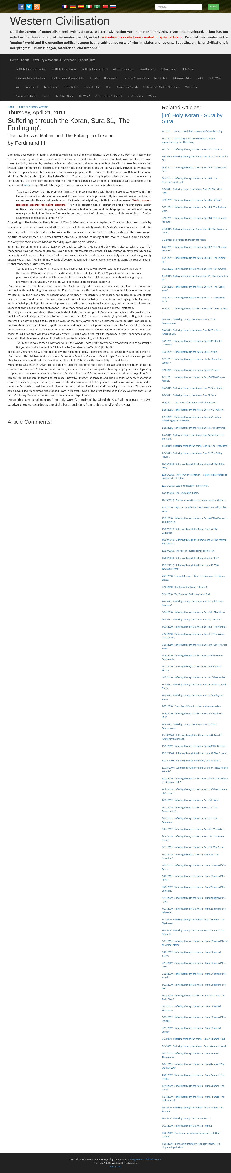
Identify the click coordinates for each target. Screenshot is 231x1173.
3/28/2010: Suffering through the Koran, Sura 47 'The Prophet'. (194, 677)
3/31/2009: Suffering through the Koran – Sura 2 (187, 1125)
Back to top (115, 1166)
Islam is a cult (32, 87)
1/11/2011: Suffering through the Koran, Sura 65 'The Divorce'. (194, 427)
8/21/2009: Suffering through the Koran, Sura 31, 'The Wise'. (193, 829)
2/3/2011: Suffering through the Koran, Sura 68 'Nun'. (189, 395)
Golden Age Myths (181, 78)
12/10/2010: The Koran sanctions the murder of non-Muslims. (194, 500)
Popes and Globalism (26, 96)
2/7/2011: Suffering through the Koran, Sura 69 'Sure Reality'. (193, 388)
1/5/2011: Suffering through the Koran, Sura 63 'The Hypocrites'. (195, 445)
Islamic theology (92, 87)
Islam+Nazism (51, 87)
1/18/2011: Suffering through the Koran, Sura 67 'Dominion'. (193, 409)
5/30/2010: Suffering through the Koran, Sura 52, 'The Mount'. (194, 626)
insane (27, 185)
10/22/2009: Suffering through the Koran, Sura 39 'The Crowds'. (194, 753)
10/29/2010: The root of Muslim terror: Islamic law (188, 550)
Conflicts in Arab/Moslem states (67, 78)
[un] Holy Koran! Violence (95, 69)
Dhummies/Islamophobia (136, 78)
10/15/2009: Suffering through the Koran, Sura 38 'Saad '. (191, 760)
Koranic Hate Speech (127, 87)
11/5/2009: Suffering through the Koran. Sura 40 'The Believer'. (194, 746)
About (25, 60)
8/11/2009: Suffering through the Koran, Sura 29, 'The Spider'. (194, 847)
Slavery (46, 96)
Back (11, 107)
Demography (110, 78)
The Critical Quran (64, 96)
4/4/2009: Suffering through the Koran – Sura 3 (186, 1118)
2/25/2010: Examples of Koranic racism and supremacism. (191, 706)
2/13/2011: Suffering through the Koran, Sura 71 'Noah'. (191, 370)
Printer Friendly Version (34, 107)
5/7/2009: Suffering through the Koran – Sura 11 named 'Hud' (193, 1038)
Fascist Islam (160, 78)
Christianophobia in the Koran (31, 78)
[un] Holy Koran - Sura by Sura (31, 69)
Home (14, 60)
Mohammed (191, 87)
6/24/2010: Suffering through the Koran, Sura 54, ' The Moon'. (194, 612)
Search (213, 6)
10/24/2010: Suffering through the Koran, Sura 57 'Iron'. (190, 558)
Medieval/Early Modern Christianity (161, 87)
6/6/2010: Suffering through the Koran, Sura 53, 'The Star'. (192, 619)
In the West (215, 78)
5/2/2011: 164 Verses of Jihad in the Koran (184, 239)
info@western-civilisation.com (145, 1159)
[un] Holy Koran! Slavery (63, 69)
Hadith (200, 78)
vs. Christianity (135, 96)
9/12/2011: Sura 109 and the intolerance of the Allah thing (192, 131)
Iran (17, 87)
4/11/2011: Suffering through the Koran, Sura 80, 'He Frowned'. (194, 268)
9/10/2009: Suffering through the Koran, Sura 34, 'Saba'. (191, 800)
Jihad (108, 87)
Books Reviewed (147, 69)
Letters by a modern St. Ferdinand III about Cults (63, 60)
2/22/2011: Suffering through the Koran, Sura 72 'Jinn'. (190, 351)
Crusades (94, 78)
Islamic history (71, 87)
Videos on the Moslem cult (109, 96)
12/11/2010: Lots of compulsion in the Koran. (185, 485)
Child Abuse (188, 69)
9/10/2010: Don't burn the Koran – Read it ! (184, 586)
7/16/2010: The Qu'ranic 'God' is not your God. (186, 594)
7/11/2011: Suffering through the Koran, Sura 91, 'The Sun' (192, 149)
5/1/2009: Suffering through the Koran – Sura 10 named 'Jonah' (194, 1046)
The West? (84, 96)
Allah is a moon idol (123, 69)
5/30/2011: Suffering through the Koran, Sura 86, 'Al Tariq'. (192, 200)
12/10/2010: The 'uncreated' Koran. (180, 492)
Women (152, 96)
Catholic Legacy (168, 69)
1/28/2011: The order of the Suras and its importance (189, 402)
